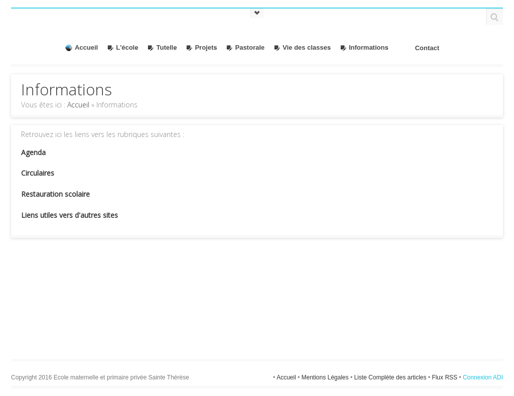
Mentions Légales (325, 377)
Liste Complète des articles (391, 377)
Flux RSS (445, 377)
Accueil (78, 104)
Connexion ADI (483, 377)
